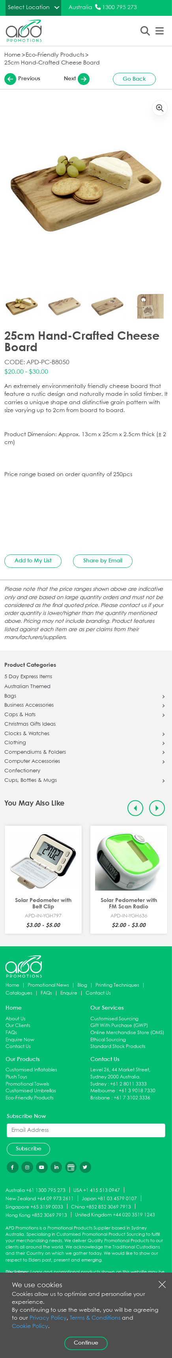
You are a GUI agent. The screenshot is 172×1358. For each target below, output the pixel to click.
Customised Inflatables (31, 1070)
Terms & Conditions (95, 1318)
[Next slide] (157, 808)
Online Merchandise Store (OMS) (127, 1033)
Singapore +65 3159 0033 (34, 1207)
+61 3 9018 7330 (137, 1091)
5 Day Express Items (28, 677)
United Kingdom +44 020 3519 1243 (115, 1215)
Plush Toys (16, 1077)
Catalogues (19, 993)
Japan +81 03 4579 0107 (109, 1199)
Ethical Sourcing (108, 1040)
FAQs (46, 993)
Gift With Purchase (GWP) (119, 1025)
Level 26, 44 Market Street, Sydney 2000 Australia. (120, 1073)
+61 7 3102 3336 (132, 1098)
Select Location (29, 7)
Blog (82, 985)
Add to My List (33, 561)
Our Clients (18, 1025)
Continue (86, 1343)
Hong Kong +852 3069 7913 (36, 1215)
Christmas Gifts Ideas (30, 724)
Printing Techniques (117, 985)
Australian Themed (27, 687)
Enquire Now (20, 1040)
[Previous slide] (135, 808)
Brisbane (100, 1098)
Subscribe (28, 1149)
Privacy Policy (48, 1318)
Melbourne (102, 1091)
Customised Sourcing (114, 1019)
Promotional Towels (27, 1084)
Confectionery (22, 771)
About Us (16, 1019)
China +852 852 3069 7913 (101, 1207)
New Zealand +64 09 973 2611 (40, 1199)
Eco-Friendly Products (55, 55)
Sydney (98, 1084)
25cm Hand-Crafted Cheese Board (52, 63)
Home (12, 55)
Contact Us (98, 993)
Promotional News (48, 985)
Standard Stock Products (118, 1046)
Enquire (68, 993)
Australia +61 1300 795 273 (35, 1190)
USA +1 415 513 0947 (96, 1190)
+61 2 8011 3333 (128, 1084)
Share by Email (102, 561)
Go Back (134, 79)
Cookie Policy (30, 1326)
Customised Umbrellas (31, 1091)
